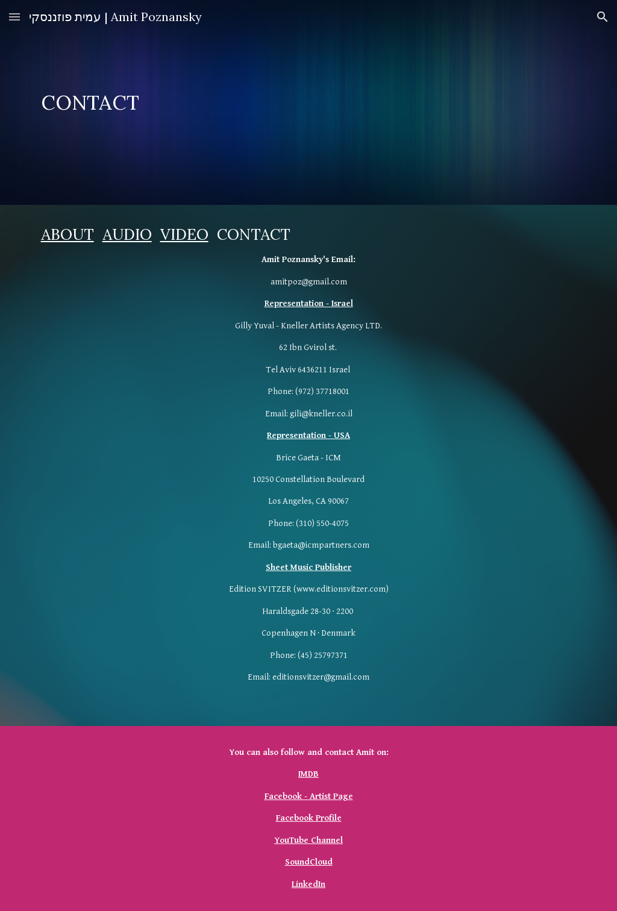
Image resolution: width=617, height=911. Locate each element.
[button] (14, 16)
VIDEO (184, 234)
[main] (308, 103)
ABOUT (67, 234)
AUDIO (127, 234)
